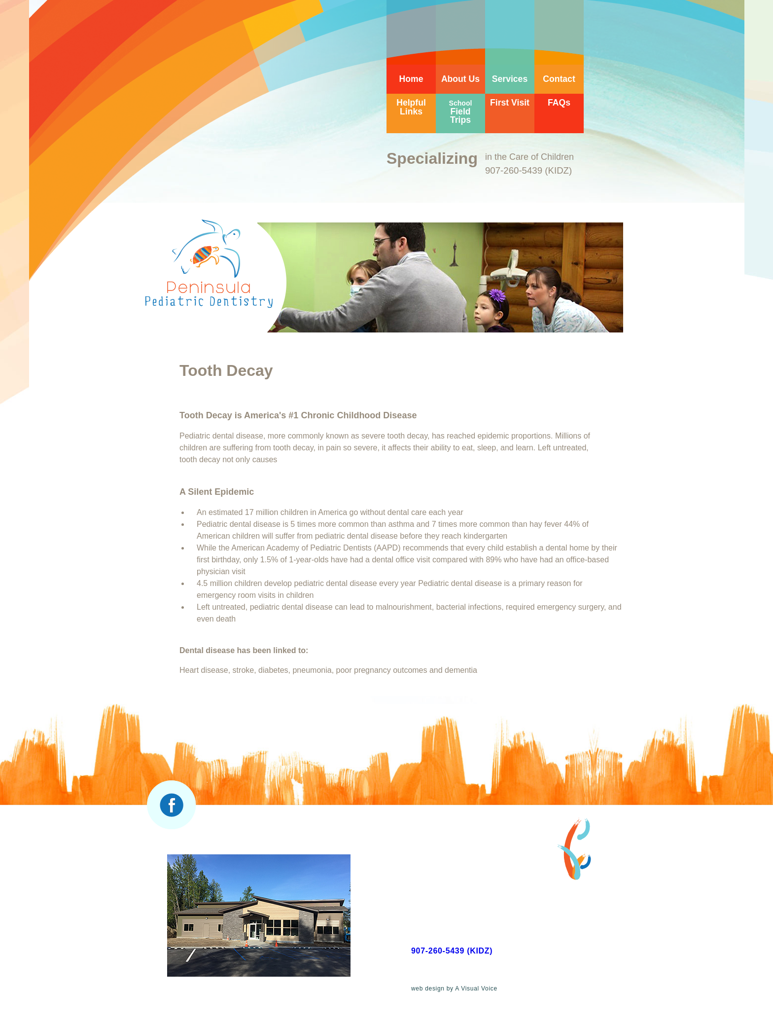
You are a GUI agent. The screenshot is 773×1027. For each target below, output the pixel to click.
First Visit (509, 103)
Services (509, 79)
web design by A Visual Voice (454, 988)
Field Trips (460, 112)
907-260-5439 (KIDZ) (451, 951)
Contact (559, 79)
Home (411, 79)
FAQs (559, 103)
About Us (460, 79)
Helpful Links (411, 107)
